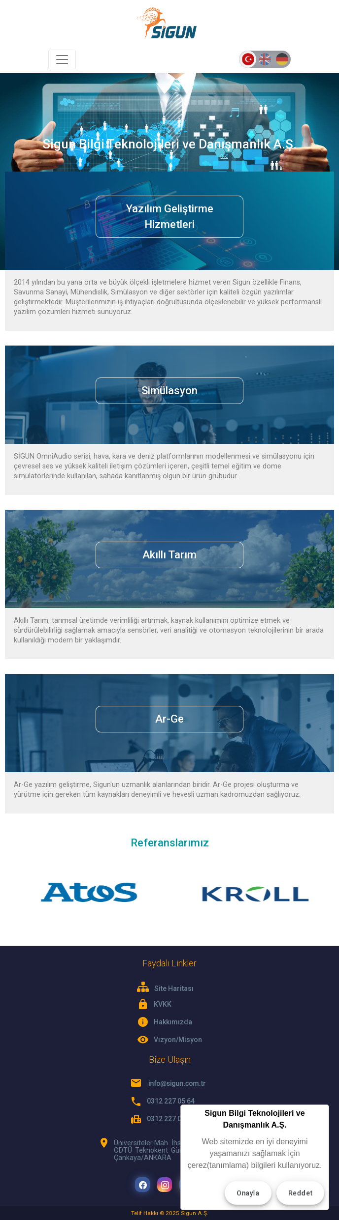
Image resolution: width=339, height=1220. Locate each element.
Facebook (143, 1185)
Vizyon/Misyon (178, 1040)
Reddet (300, 1193)
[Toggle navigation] (62, 59)
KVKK (162, 1004)
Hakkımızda (173, 1022)
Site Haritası (165, 987)
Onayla (248, 1193)
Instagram (165, 1185)
